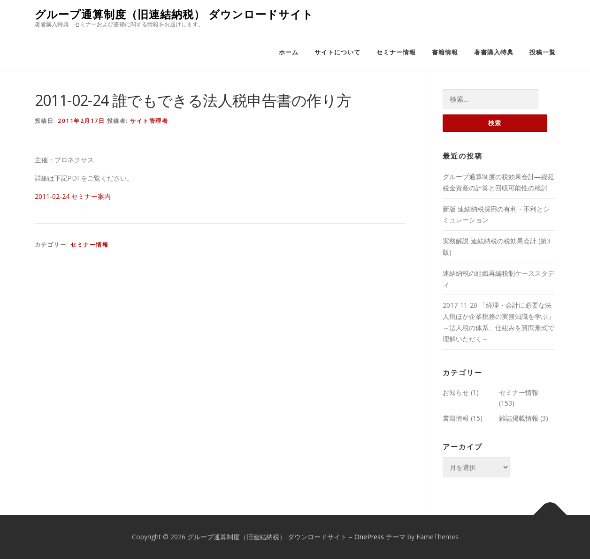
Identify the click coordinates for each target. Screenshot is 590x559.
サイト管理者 (149, 121)
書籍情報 (445, 52)
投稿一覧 (542, 52)
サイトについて (337, 52)
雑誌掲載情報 (518, 418)
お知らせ (456, 392)
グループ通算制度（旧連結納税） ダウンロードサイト (174, 14)
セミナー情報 (396, 52)
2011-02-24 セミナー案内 (73, 196)
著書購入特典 (493, 52)
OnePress (369, 536)
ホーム (289, 52)
